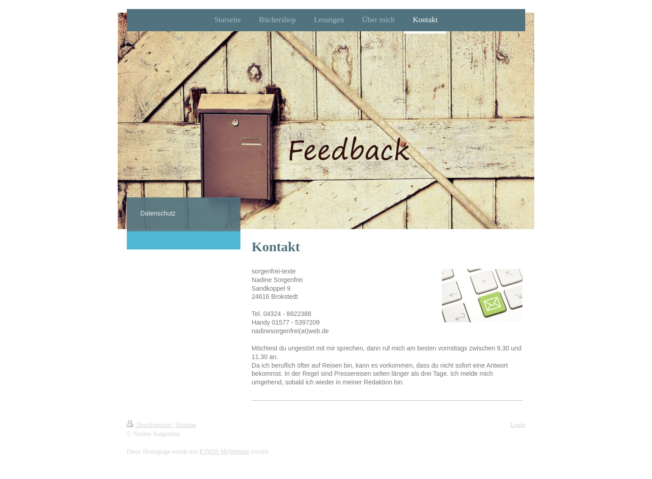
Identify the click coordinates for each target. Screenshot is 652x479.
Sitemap (186, 425)
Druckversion (150, 425)
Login (517, 425)
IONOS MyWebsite (224, 451)
